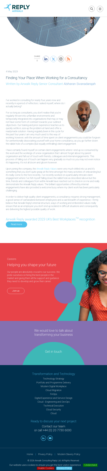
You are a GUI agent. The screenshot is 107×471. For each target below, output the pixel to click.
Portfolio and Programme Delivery (53, 382)
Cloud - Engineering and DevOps (53, 402)
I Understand (90, 465)
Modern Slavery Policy (68, 454)
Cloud (54, 413)
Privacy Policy (64, 468)
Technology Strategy (53, 379)
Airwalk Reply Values (46, 169)
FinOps (53, 394)
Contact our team (53, 426)
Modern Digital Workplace (54, 386)
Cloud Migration (53, 390)
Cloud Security (53, 409)
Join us (15, 291)
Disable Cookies (46, 468)
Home (30, 454)
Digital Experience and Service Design (53, 398)
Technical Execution (53, 406)
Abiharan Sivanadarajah (80, 84)
